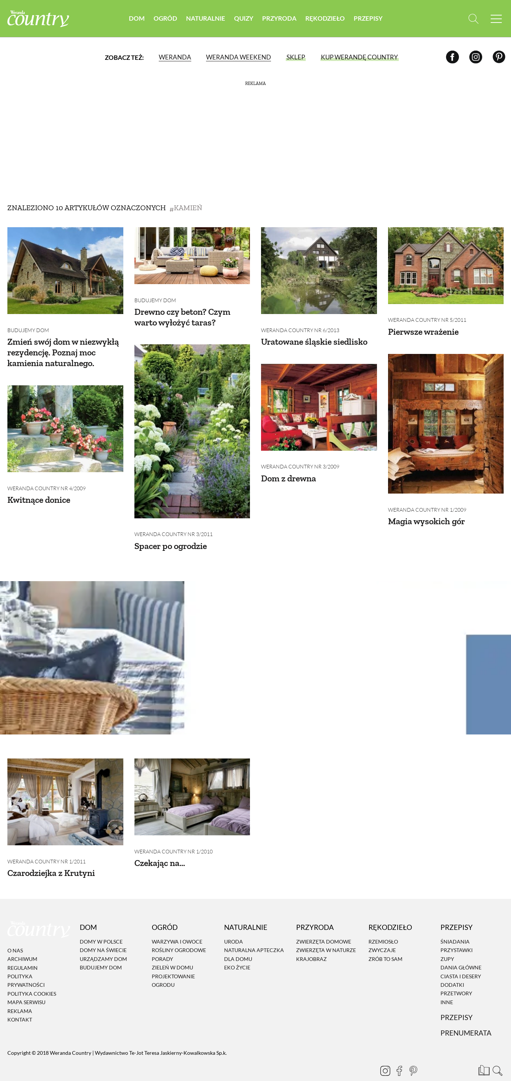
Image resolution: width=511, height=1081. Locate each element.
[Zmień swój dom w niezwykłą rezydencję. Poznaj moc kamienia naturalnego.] (65, 270)
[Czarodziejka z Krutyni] (65, 790)
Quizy (243, 18)
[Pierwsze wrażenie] (446, 265)
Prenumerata (465, 1016)
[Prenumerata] (483, 1053)
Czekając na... (159, 846)
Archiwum (22, 943)
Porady (162, 943)
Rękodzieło (325, 18)
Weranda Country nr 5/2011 (427, 314)
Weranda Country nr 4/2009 (46, 477)
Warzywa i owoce (177, 925)
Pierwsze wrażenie (423, 326)
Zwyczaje (382, 934)
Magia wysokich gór (426, 510)
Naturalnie (205, 18)
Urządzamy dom (103, 943)
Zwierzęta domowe (323, 925)
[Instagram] (475, 57)
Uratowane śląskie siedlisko (314, 336)
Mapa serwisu (26, 986)
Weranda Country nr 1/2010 (173, 835)
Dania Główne (460, 951)
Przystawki (456, 934)
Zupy (447, 943)
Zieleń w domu (172, 951)
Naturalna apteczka (254, 934)
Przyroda (279, 18)
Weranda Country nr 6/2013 (300, 324)
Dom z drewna (288, 467)
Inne (446, 985)
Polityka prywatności (26, 964)
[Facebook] (452, 57)
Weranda (175, 57)
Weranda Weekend (238, 57)
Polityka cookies (31, 977)
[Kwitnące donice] (65, 423)
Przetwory (456, 977)
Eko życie (237, 951)
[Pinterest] (499, 57)
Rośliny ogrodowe (179, 934)
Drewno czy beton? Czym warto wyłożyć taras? (182, 311)
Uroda (233, 925)
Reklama (19, 994)
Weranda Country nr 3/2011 (173, 523)
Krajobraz (311, 943)
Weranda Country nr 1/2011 (46, 845)
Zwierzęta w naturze (326, 934)
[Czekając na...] (192, 786)
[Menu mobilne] (496, 19)
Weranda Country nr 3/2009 (300, 456)
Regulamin (22, 951)
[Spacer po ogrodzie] (192, 426)
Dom (137, 18)
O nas (15, 934)
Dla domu (238, 943)
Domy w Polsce (101, 925)
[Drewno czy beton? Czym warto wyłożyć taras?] (192, 255)
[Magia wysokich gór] (446, 418)
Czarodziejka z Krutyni (51, 856)
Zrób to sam (385, 943)
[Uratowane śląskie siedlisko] (319, 270)
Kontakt (19, 1003)
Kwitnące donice (38, 488)
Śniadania (455, 925)
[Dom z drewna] (319, 401)
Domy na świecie (103, 934)
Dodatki (452, 968)
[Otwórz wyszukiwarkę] (473, 18)
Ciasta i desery (460, 959)
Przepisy (368, 18)
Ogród (165, 18)
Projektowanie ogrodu (173, 963)
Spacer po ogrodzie (170, 534)
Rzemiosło (383, 925)
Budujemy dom (28, 324)
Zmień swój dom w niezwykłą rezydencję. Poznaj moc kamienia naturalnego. (63, 347)
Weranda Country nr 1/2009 (427, 498)
